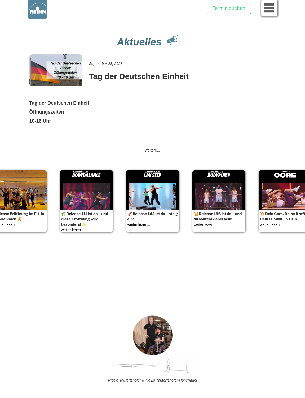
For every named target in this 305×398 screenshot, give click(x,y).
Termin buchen (228, 8)
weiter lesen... (72, 230)
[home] (37, 9)
